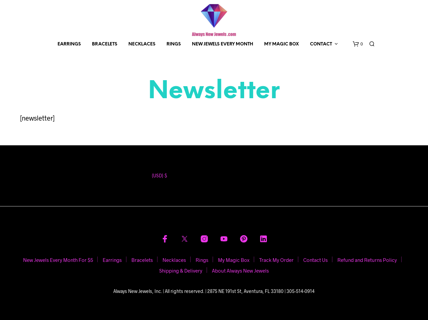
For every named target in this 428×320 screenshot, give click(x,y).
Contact (321, 44)
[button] (358, 44)
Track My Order (276, 260)
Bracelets (104, 44)
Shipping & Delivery (180, 271)
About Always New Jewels (240, 271)
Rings (174, 44)
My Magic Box (281, 44)
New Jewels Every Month (222, 44)
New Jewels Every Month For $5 (58, 260)
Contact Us (315, 260)
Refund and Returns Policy (367, 260)
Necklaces (141, 44)
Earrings (69, 44)
